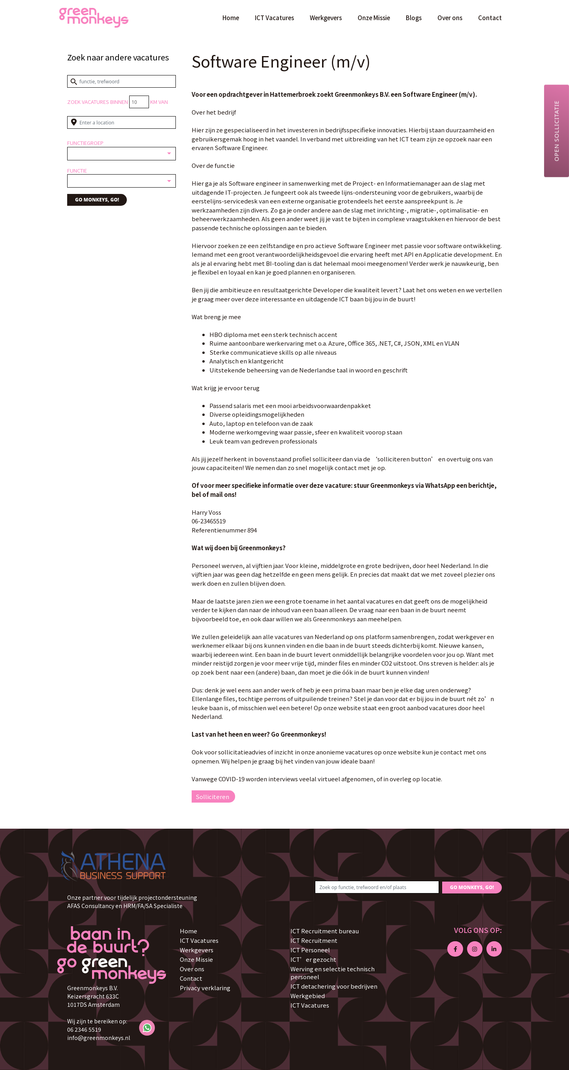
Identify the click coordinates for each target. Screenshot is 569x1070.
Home (230, 17)
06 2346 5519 (84, 1029)
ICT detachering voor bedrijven (333, 986)
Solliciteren (212, 796)
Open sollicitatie (556, 130)
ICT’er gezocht (313, 959)
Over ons (449, 17)
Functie (77, 170)
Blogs (414, 17)
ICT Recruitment (313, 940)
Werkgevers (326, 17)
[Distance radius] (139, 102)
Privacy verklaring (205, 987)
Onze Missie (374, 17)
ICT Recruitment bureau (324, 931)
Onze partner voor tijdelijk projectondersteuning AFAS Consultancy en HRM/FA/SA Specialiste (132, 901)
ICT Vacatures (274, 17)
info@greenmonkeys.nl (98, 1038)
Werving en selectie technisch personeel (332, 973)
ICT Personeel (310, 950)
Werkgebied (307, 995)
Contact (490, 17)
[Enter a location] (121, 122)
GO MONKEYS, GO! (97, 199)
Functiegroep (85, 143)
